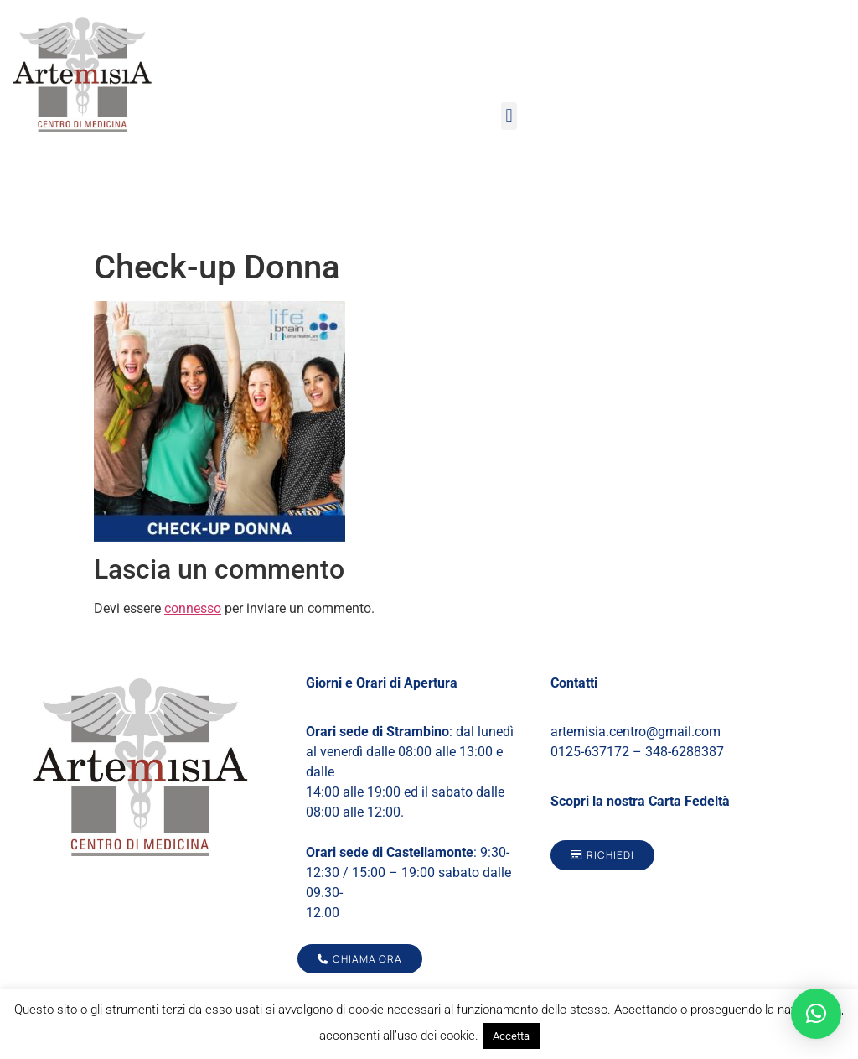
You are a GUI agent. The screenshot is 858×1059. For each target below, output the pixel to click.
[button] (509, 116)
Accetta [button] (511, 1036)
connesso (192, 608)
